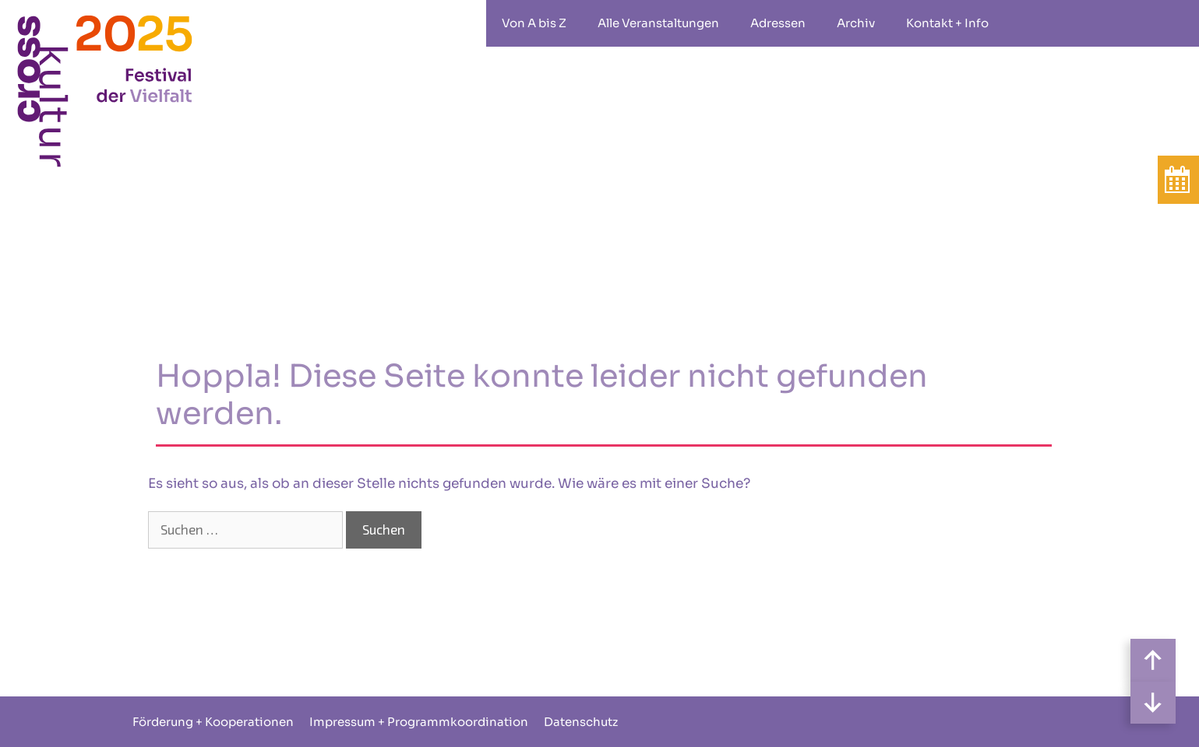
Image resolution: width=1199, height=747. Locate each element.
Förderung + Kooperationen (213, 721)
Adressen (778, 23)
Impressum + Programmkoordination (418, 721)
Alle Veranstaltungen (658, 23)
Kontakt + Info (947, 23)
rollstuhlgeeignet (1027, 23)
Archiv (856, 23)
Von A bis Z (534, 23)
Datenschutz (581, 721)
